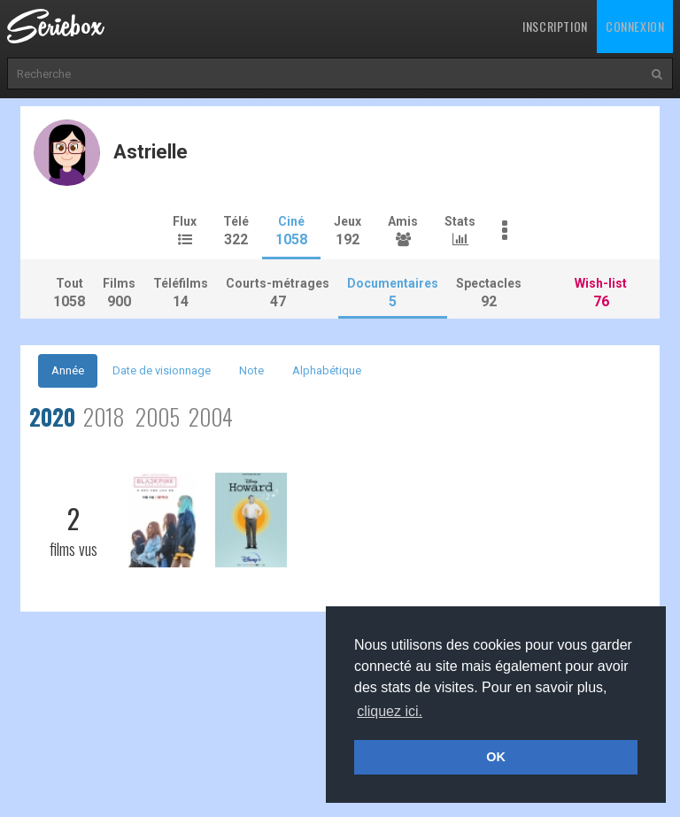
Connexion (635, 26)
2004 (211, 417)
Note (251, 370)
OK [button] (496, 757)
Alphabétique (326, 370)
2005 (157, 417)
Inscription (555, 26)
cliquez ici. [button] (389, 711)
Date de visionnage (161, 370)
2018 (104, 417)
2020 (52, 417)
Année (67, 370)
